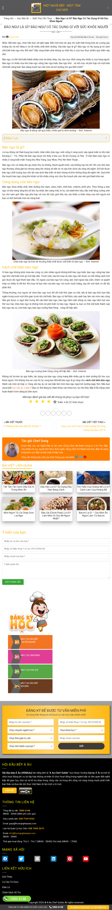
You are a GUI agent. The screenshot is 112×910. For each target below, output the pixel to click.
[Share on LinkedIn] (58, 413)
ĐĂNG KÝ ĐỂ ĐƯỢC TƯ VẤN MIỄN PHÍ (88, 907)
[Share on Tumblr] (64, 413)
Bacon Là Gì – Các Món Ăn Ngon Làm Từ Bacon (93, 514)
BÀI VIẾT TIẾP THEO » (81, 427)
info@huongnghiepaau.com (21, 833)
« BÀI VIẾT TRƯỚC (27, 425)
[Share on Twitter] (48, 413)
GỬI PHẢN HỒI (13, 582)
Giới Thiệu (7, 876)
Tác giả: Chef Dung (34, 441)
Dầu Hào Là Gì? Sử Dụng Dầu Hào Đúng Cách (56, 488)
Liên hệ (9, 790)
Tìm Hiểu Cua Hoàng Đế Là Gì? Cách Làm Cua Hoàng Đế (93, 488)
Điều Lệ (6, 887)
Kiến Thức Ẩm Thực (42, 18)
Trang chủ (8, 18)
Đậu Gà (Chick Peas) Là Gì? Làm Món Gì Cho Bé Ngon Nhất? (56, 515)
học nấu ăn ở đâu (21, 387)
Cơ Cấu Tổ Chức (10, 882)
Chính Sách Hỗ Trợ (11, 892)
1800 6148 (56, 907)
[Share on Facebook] (42, 413)
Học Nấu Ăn (23, 18)
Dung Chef (14, 37)
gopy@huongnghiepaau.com (22, 823)
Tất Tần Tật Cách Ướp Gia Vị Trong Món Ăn (18, 488)
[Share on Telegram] (69, 413)
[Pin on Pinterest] (53, 413)
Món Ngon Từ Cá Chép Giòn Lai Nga (19, 514)
